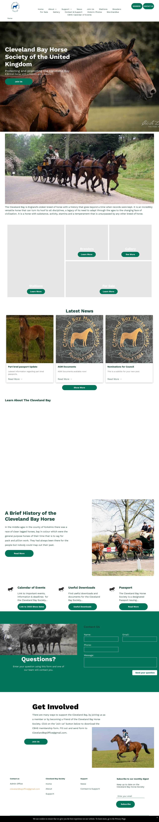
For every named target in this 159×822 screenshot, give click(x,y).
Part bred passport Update (22, 366)
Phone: (87, 645)
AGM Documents (67, 366)
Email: (125, 634)
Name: (87, 634)
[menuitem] (40, 9)
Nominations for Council (120, 366)
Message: (89, 655)
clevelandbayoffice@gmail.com (25, 789)
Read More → (15, 379)
